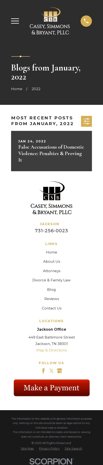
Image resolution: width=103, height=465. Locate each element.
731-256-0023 (51, 230)
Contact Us (51, 308)
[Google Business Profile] (59, 370)
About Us (51, 261)
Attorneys (51, 271)
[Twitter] (51, 370)
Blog (51, 289)
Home (51, 252)
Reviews (51, 299)
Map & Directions (51, 350)
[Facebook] (43, 370)
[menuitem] (27, 448)
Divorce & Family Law (51, 280)
